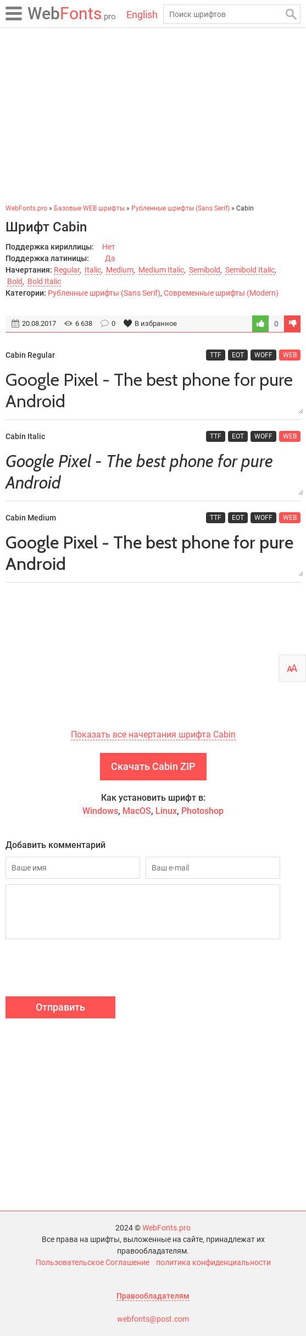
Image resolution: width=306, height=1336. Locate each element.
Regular (67, 269)
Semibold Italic (250, 269)
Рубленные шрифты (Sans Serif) (104, 293)
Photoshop (202, 811)
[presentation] (89, 969)
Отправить (60, 1007)
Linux (166, 811)
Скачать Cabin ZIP (153, 766)
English (142, 14)
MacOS (137, 811)
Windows (100, 811)
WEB (290, 355)
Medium (119, 269)
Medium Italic (161, 269)
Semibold (204, 269)
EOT (238, 355)
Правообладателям (153, 1295)
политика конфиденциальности (213, 1262)
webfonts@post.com (153, 1319)
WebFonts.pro (166, 1227)
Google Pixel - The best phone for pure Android (153, 390)
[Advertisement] (153, 115)
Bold (15, 281)
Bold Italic (44, 281)
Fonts (71, 13)
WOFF (263, 355)
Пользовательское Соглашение (92, 1262)
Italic (93, 269)
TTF (215, 355)
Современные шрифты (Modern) (221, 293)
